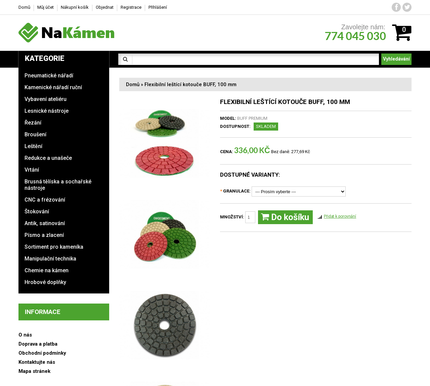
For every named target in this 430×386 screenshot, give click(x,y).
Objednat (105, 7)
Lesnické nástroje (47, 111)
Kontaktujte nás (36, 362)
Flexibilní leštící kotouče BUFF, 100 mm (190, 84)
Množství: (237, 217)
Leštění (33, 146)
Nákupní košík (75, 7)
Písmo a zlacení (44, 235)
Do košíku (285, 217)
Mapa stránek (34, 371)
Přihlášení (157, 7)
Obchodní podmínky (42, 353)
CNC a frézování (45, 200)
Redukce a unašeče (48, 158)
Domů (132, 84)
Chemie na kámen (47, 270)
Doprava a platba (37, 344)
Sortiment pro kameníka (54, 247)
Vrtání (32, 170)
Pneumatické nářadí (49, 75)
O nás (25, 335)
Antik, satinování (45, 223)
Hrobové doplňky (45, 282)
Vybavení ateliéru (46, 99)
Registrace (131, 7)
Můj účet (45, 7)
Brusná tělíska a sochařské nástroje (58, 184)
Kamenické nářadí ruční (53, 87)
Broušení (35, 134)
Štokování (37, 211)
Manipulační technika (50, 258)
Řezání (33, 122)
